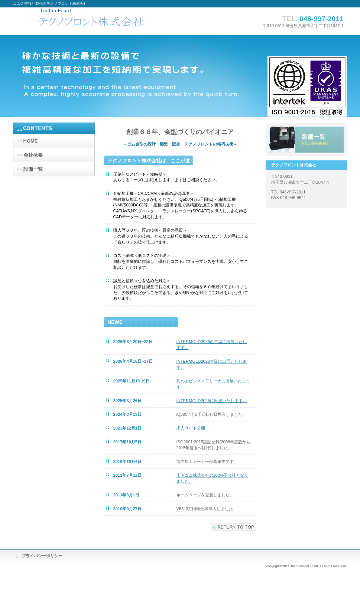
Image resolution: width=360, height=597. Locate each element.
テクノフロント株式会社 (87, 21)
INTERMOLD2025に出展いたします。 (211, 400)
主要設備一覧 (306, 140)
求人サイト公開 (190, 428)
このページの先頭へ (233, 527)
